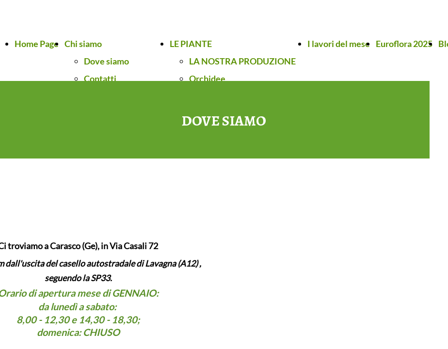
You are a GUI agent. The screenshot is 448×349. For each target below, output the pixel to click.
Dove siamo (106, 61)
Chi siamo (83, 43)
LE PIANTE (191, 43)
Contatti (100, 78)
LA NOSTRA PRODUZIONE (242, 61)
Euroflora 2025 (404, 43)
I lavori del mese (338, 43)
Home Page (37, 43)
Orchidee (207, 78)
